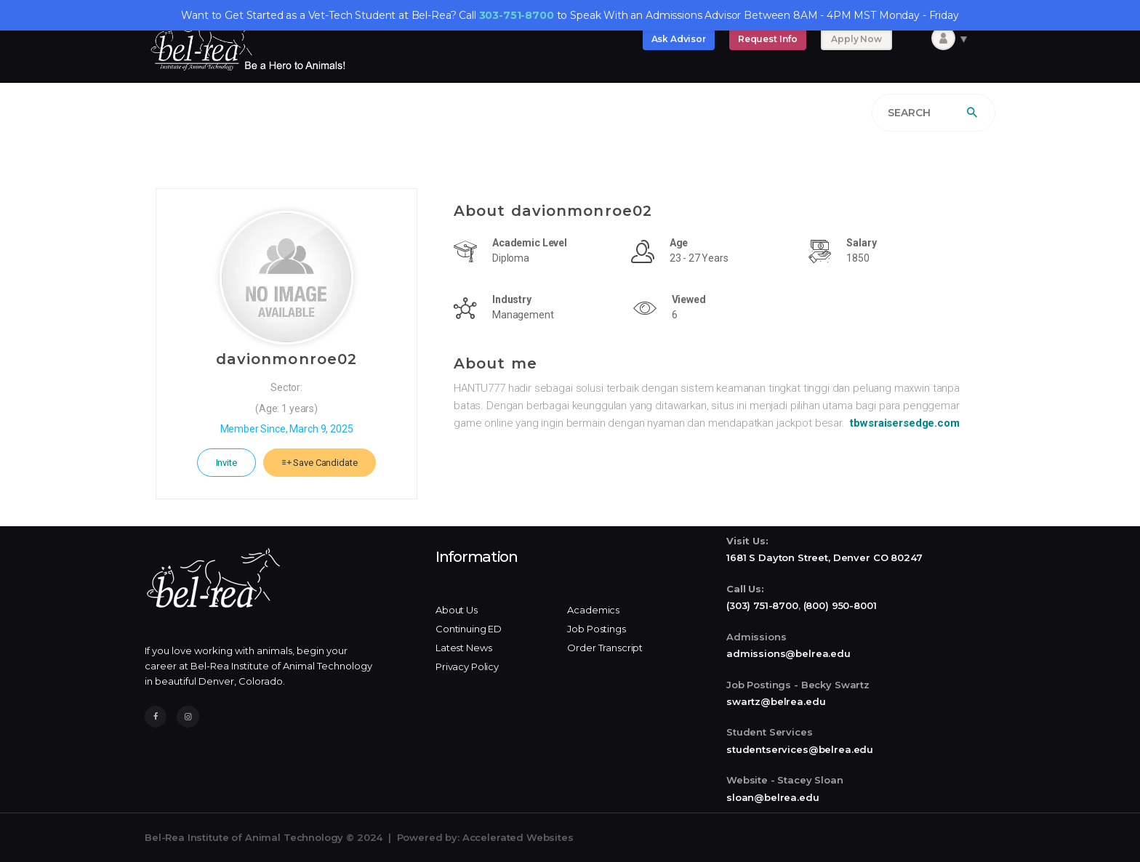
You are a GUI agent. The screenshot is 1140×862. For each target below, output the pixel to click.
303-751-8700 (516, 15)
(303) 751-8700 (762, 605)
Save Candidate (320, 462)
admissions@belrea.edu (788, 653)
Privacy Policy (467, 666)
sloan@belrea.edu (772, 797)
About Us (456, 610)
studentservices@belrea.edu (799, 749)
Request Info (768, 38)
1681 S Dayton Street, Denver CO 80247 (824, 557)
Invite (226, 462)
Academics (593, 610)
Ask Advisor (678, 38)
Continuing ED (468, 629)
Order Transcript (605, 647)
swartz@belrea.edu (775, 701)
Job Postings (596, 629)
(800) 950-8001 (840, 605)
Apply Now (856, 38)
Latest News (463, 647)
